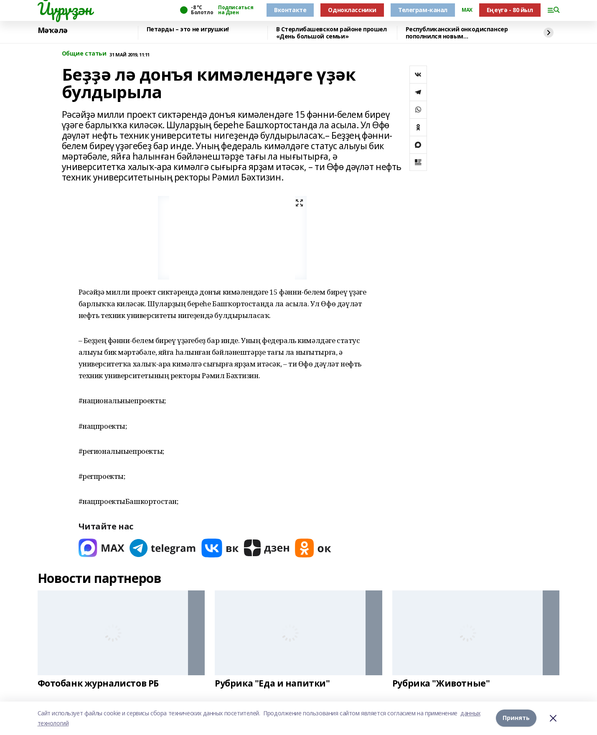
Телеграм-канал (422, 10)
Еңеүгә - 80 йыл (510, 10)
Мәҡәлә (53, 30)
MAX (467, 10)
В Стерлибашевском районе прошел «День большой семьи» (331, 33)
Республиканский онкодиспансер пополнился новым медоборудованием (457, 33)
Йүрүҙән (65, 8)
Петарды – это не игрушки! (188, 29)
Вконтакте (290, 10)
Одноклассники (352, 10)
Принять (516, 718)
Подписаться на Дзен (235, 10)
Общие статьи (84, 53)
